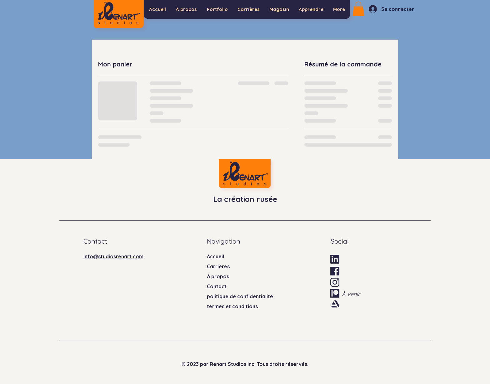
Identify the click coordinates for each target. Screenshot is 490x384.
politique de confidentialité (240, 296)
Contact (217, 286)
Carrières (218, 266)
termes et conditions (232, 306)
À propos (218, 276)
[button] (358, 9)
